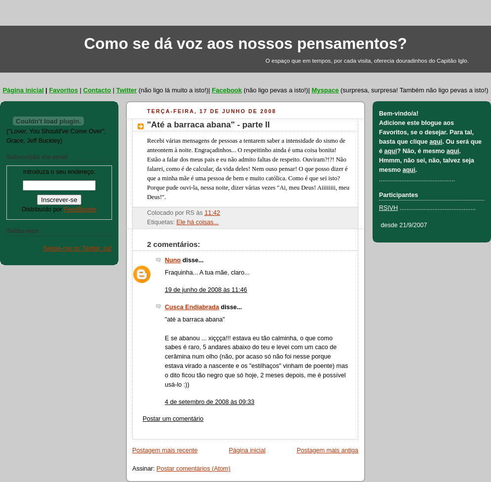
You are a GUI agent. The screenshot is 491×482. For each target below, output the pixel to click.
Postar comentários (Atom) (193, 468)
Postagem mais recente (164, 450)
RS (383, 207)
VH (393, 207)
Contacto (97, 90)
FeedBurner (80, 209)
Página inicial (22, 90)
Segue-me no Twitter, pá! (77, 248)
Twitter (126, 90)
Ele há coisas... (198, 222)
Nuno (173, 260)
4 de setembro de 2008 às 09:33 (210, 402)
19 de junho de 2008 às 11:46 (206, 289)
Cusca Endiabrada (192, 307)
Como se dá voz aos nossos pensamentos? (245, 43)
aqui (435, 141)
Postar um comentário (173, 418)
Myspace (325, 90)
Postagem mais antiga (327, 450)
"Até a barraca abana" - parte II (208, 124)
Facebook (227, 90)
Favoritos (63, 90)
